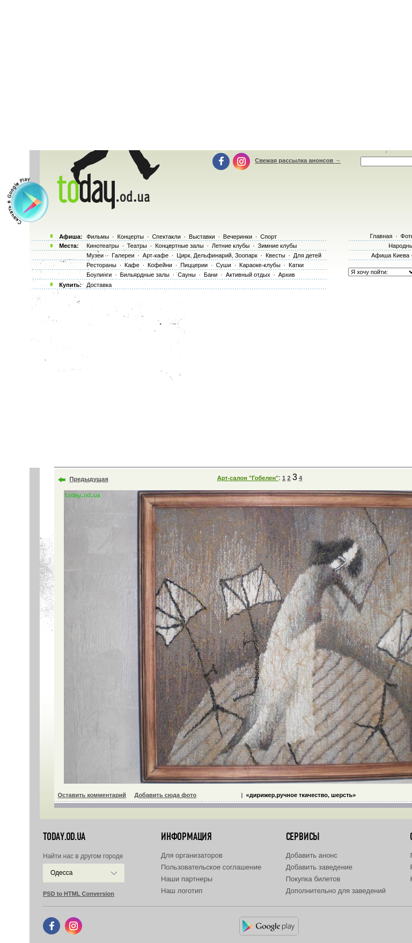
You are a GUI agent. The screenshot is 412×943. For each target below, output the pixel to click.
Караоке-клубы (260, 265)
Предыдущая (89, 479)
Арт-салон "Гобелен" (248, 478)
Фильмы (97, 236)
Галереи (123, 255)
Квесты (275, 255)
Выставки (202, 236)
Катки (296, 265)
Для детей (307, 255)
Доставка (99, 285)
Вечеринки (237, 236)
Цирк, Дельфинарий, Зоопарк (216, 255)
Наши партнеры (186, 879)
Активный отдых (248, 274)
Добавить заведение (319, 867)
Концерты (130, 236)
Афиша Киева (390, 255)
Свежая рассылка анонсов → (298, 160)
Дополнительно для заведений (336, 891)
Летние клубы (231, 245)
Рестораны (101, 265)
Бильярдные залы (145, 274)
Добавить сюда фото (165, 795)
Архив (286, 274)
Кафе (131, 265)
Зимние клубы (277, 245)
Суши (223, 265)
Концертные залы (179, 245)
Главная (381, 236)
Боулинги (99, 274)
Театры (137, 245)
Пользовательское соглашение (211, 867)
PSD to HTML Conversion (78, 893)
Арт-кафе (155, 255)
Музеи (95, 255)
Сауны (187, 274)
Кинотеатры (102, 245)
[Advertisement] (221, 375)
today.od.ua (64, 837)
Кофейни (160, 265)
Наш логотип (181, 891)
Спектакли (166, 236)
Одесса (61, 872)
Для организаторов (192, 855)
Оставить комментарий (92, 795)
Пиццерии (194, 265)
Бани (211, 274)
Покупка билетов (313, 879)
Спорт (268, 236)
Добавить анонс (311, 855)
